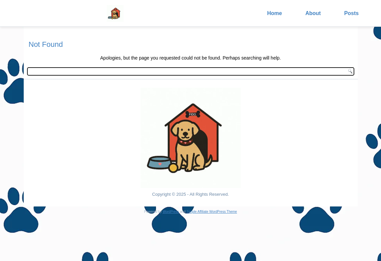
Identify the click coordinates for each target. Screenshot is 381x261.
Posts (351, 13)
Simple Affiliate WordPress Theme (211, 211)
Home (274, 13)
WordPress (171, 211)
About (313, 13)
